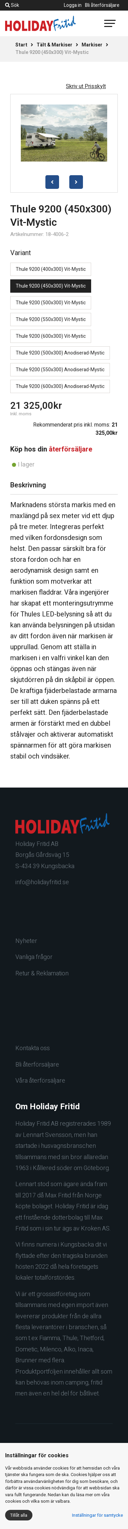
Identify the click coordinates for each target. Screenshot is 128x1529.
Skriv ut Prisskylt (86, 86)
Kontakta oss (32, 1048)
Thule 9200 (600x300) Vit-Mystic (51, 336)
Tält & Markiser (54, 44)
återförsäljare (70, 449)
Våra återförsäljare (40, 1080)
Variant (20, 253)
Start (21, 44)
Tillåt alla (18, 1515)
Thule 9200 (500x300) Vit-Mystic (51, 302)
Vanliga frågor (34, 957)
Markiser (92, 44)
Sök (12, 5)
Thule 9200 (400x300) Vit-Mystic (51, 269)
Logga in (73, 5)
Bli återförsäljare (102, 5)
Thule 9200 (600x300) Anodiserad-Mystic (60, 386)
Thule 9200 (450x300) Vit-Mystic (51, 286)
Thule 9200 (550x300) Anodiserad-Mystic (60, 369)
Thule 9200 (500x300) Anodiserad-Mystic (60, 353)
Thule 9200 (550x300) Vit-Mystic (51, 319)
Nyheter (26, 941)
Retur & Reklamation (42, 973)
